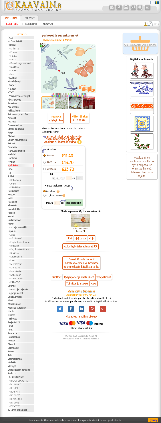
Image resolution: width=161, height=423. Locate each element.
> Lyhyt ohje (56, 120)
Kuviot (11, 223)
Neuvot (48, 23)
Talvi (10, 355)
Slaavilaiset (13, 347)
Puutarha (12, 333)
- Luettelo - (12, 23)
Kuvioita (14, 66)
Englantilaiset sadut (20, 242)
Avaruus (12, 121)
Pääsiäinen (15, 187)
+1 (91, 238)
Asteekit (12, 118)
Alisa (12, 234)
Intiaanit (14, 245)
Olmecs (11, 315)
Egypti (11, 132)
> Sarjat (11, 85)
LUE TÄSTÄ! (79, 120)
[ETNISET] (15, 388)
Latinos (11, 285)
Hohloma (12, 158)
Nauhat (11, 311)
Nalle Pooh (15, 274)
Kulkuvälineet (14, 220)
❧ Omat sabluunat (17, 410)
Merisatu (15, 267)
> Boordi (12, 45)
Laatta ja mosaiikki (17, 227)
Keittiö (11, 194)
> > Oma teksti (15, 41)
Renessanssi (14, 337)
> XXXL (11, 92)
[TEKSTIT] (15, 406)
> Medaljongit (14, 81)
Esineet (11, 143)
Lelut (12, 260)
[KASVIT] (15, 391)
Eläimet (11, 136)
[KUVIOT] (15, 395)
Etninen (14, 52)
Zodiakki (12, 373)
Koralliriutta (14, 209)
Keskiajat (12, 201)
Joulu (13, 183)
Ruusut (11, 340)
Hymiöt (11, 161)
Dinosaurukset (15, 125)
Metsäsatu (15, 271)
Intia (10, 169)
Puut (10, 329)
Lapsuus (12, 231)
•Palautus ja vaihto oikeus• (81, 316)
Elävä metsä (16, 238)
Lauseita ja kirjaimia (18, 289)
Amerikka (12, 103)
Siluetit (11, 344)
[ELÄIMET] (15, 384)
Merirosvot (16, 264)
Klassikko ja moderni (20, 63)
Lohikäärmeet (15, 296)
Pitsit (10, 326)
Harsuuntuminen (16, 150)
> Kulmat (12, 77)
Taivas (11, 351)
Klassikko (12, 205)
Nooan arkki (16, 278)
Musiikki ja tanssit (17, 307)
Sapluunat (11, 18)
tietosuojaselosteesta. (111, 420)
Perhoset (12, 318)
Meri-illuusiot (14, 304)
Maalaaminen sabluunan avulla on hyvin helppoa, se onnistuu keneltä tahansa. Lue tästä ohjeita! (142, 167)
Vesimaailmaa (15, 358)
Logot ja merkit (15, 293)
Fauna (13, 55)
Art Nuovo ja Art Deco (19, 114)
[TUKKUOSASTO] (16, 377)
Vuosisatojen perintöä (19, 369)
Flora (13, 59)
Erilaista (14, 48)
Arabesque (13, 107)
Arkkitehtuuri (14, 110)
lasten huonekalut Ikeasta (80, 229)
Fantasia (12, 147)
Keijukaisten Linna (19, 249)
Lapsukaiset (16, 256)
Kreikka (11, 212)
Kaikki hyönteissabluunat (80, 246)
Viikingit (12, 366)
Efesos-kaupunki (16, 128)
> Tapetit (12, 88)
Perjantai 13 (14, 322)
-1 (70, 238)
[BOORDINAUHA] (19, 380)
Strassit (29, 18)
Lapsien (14, 70)
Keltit (10, 198)
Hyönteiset (13, 165)
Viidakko (12, 362)
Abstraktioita (14, 99)
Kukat (11, 216)
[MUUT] (14, 402)
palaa (80, 238)
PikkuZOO (15, 282)
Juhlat (11, 176)
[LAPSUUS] (16, 399)
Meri (12, 74)
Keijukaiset (13, 191)
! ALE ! (11, 37)
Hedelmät (12, 154)
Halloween (15, 180)
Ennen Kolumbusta (17, 139)
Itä (9, 172)
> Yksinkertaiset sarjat (19, 96)
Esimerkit (31, 23)
